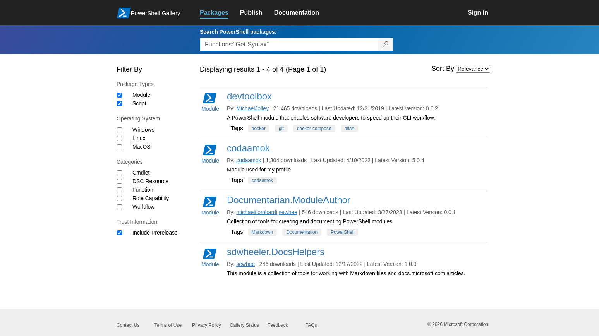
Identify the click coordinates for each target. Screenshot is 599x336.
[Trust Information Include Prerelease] (119, 232)
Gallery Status (244, 325)
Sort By (442, 68)
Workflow (143, 207)
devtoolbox (249, 96)
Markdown (262, 232)
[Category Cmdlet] (119, 172)
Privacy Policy (206, 325)
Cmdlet (140, 173)
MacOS (141, 147)
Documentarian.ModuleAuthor (288, 200)
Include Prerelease (155, 233)
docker (259, 128)
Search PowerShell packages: (238, 32)
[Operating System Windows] (119, 129)
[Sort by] (473, 69)
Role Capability (150, 198)
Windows (143, 130)
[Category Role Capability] (119, 198)
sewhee (288, 212)
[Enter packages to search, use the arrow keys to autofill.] (289, 44)
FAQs (311, 325)
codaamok (248, 148)
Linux (138, 138)
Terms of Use (168, 325)
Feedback (278, 325)
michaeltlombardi (256, 212)
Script (139, 103)
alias (349, 128)
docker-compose (314, 128)
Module (141, 95)
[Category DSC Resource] (119, 181)
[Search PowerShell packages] (385, 44)
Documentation (302, 232)
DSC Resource (150, 181)
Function (142, 190)
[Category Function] (119, 189)
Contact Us (128, 325)
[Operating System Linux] (119, 138)
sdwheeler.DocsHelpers (275, 252)
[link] (220, 12)
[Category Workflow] (119, 206)
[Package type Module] (119, 95)
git (281, 128)
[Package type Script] (119, 103)
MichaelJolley (252, 108)
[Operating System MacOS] (119, 146)
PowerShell (342, 232)
